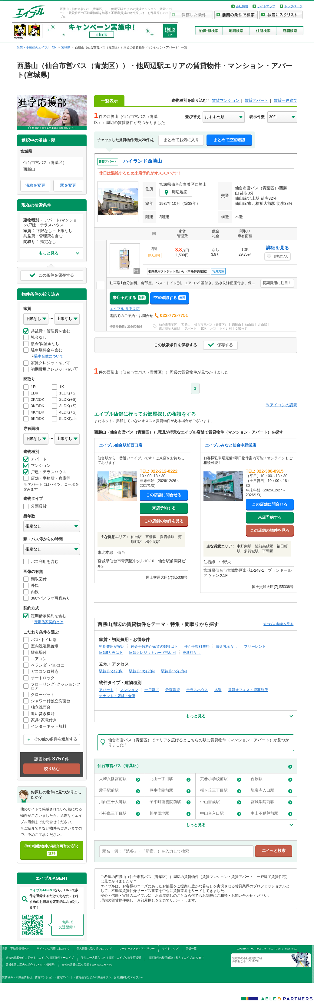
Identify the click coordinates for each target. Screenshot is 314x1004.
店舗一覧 (191, 948)
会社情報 (242, 6)
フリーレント (255, 646)
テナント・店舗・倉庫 (117, 696)
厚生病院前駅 (170, 790)
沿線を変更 (35, 185)
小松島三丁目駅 (119, 813)
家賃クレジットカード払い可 (152, 652)
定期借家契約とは (48, 622)
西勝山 (185, 324)
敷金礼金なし (227, 646)
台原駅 (271, 779)
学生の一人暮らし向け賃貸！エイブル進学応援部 (111, 957)
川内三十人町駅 (119, 802)
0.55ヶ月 (241, 328)
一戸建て (151, 690)
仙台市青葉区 (168, 324)
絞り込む (52, 768)
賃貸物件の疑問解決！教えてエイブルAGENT (176, 957)
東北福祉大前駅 (169, 328)
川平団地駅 (170, 813)
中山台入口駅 (220, 813)
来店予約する (129, 297)
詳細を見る (277, 247)
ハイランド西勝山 (142, 161)
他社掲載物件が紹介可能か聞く (51, 850)
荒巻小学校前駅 (220, 779)
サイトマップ (266, 6)
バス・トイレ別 (221, 328)
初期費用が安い (111, 646)
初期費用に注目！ (277, 283)
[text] (176, 851)
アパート (190, 328)
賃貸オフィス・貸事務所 (248, 690)
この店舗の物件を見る (163, 521)
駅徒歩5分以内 (111, 671)
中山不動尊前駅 (271, 813)
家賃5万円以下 (111, 652)
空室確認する (169, 297)
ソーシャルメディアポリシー (137, 948)
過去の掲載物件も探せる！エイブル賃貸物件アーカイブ (40, 957)
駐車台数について (48, 356)
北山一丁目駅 (170, 779)
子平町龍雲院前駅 (170, 802)
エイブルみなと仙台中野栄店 (230, 445)
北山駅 (262, 324)
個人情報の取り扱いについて (94, 948)
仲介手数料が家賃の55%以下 (154, 646)
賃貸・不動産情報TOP (15, 948)
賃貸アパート (256, 100)
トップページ (293, 6)
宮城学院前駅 (271, 802)
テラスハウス (197, 690)
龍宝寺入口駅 (271, 790)
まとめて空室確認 (229, 140)
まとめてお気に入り (181, 140)
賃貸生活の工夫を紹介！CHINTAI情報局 (30, 964)
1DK (203, 328)
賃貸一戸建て (285, 100)
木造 (218, 690)
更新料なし (192, 652)
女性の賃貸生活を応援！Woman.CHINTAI (87, 964)
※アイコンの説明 (281, 405)
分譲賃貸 (172, 690)
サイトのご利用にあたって (53, 948)
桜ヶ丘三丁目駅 (220, 790)
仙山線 (249, 324)
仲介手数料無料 (197, 646)
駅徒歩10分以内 (142, 671)
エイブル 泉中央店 (125, 309)
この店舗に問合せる (163, 495)
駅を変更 (68, 185)
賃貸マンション (226, 100)
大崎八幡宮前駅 (119, 779)
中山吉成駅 (220, 802)
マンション (129, 690)
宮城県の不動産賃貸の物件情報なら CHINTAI (247, 960)
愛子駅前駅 (119, 790)
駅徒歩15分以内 (174, 671)
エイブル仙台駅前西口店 (120, 445)
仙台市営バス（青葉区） (211, 324)
